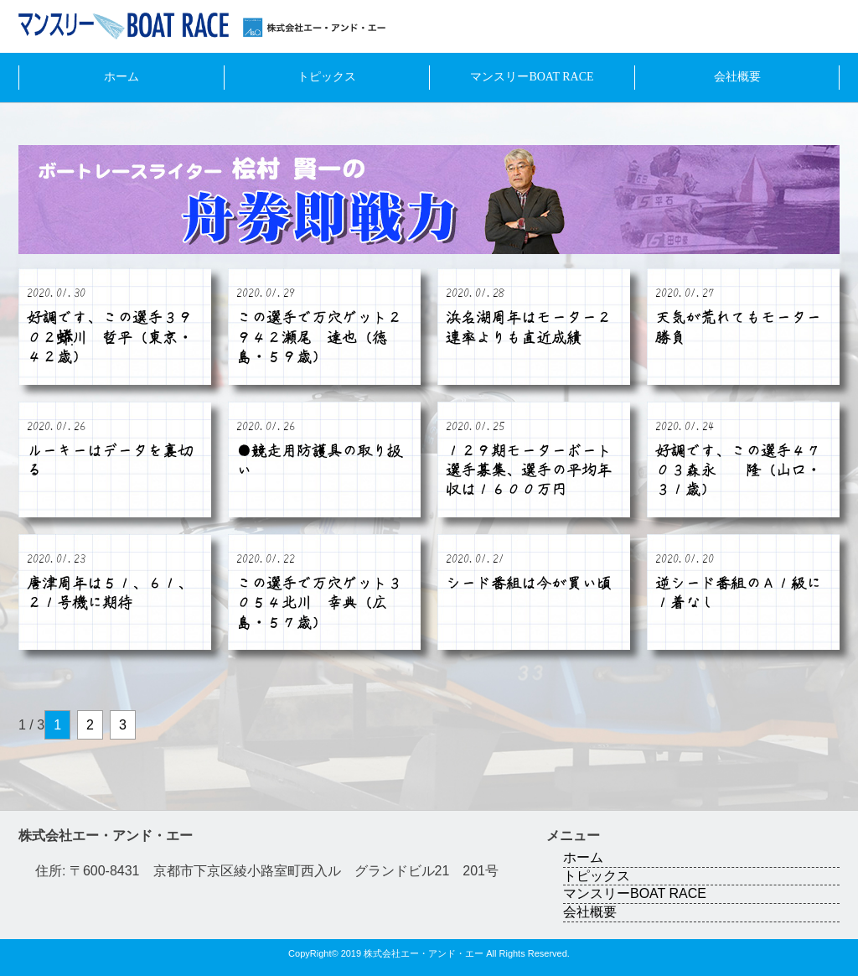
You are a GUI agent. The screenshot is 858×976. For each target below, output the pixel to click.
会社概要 (737, 76)
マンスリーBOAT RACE (531, 76)
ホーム (121, 76)
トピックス (326, 76)
